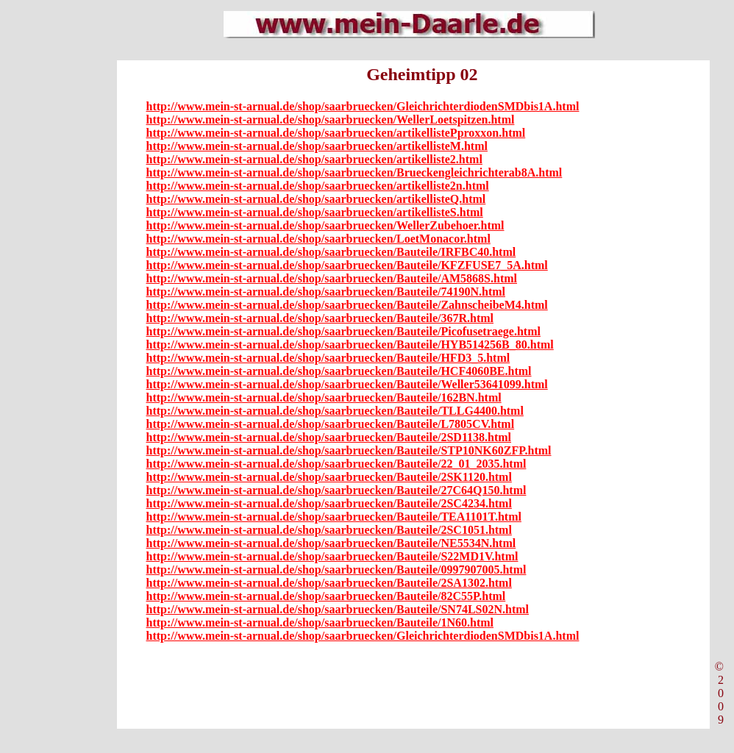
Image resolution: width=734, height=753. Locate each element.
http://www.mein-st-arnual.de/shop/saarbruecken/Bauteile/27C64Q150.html (336, 490)
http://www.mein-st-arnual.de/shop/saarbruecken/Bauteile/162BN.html (324, 397)
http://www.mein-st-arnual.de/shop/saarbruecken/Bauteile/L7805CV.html (330, 424)
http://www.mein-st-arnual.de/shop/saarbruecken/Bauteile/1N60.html (320, 622)
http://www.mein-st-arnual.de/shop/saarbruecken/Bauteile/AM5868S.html (331, 278)
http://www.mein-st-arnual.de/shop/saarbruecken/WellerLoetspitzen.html (330, 119)
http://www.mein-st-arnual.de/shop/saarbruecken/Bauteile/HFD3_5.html (328, 357)
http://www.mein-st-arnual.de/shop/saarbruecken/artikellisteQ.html (316, 199)
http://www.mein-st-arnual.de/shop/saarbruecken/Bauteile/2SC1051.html (329, 530)
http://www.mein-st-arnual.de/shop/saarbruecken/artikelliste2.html (314, 159)
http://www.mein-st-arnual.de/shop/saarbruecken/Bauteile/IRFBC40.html (331, 252)
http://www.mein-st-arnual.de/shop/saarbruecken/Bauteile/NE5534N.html (331, 543)
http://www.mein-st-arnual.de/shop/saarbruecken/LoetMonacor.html (318, 238)
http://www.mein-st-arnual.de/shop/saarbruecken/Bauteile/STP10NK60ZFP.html (349, 450)
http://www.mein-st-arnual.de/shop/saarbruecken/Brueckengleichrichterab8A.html (354, 172)
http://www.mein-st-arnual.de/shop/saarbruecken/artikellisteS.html (314, 212)
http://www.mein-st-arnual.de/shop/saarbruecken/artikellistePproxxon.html (336, 132)
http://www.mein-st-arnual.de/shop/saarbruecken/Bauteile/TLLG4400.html (335, 410)
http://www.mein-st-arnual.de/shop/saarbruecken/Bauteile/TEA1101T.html (333, 516)
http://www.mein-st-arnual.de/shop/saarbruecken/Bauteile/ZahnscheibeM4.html (347, 305)
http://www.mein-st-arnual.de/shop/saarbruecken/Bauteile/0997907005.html (336, 569)
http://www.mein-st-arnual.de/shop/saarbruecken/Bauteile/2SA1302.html (329, 583)
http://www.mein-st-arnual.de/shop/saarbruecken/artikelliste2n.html (317, 185)
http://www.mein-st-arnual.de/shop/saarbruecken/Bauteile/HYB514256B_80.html (350, 344)
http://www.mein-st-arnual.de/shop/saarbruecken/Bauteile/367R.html (320, 318)
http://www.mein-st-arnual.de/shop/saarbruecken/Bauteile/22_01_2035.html (336, 463)
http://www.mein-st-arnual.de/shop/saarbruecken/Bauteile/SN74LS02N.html (337, 609)
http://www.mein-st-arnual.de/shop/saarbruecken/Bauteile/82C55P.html (326, 596)
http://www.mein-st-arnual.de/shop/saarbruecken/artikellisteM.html (317, 146)
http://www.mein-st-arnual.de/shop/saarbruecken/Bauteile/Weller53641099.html (347, 384)
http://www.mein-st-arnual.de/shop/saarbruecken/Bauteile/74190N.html (325, 291)
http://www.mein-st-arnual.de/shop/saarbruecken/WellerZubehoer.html (325, 225)
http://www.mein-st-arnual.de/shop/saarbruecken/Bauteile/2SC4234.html (329, 503)
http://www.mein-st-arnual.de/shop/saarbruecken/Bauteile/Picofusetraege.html (343, 331)
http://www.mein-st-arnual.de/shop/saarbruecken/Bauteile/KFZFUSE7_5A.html (347, 265)
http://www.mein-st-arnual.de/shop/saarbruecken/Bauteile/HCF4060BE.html (339, 371)
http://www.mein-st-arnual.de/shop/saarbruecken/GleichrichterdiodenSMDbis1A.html (363, 106)
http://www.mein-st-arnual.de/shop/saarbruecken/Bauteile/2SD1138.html (328, 437)
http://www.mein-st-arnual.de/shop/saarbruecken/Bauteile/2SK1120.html (329, 477)
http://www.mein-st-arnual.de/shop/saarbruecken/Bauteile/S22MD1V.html (332, 556)
